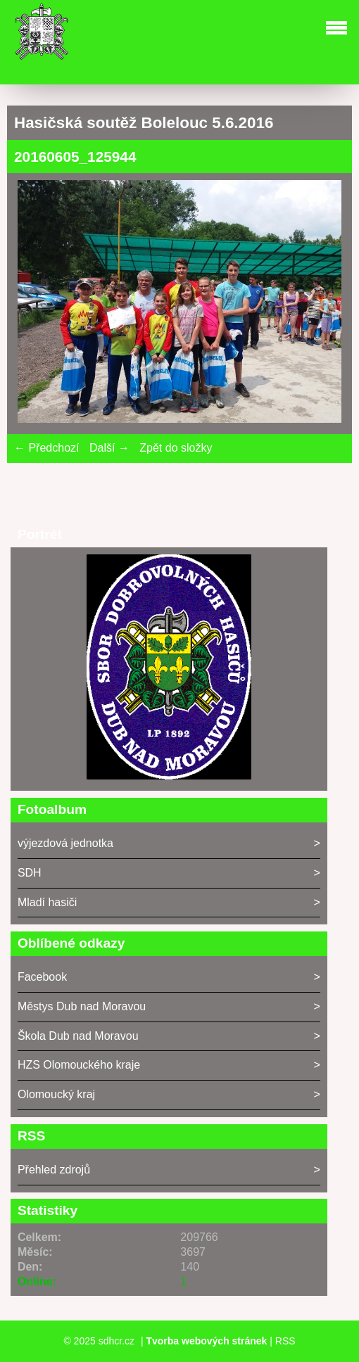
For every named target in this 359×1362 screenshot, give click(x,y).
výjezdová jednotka (65, 843)
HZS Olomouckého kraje (79, 1065)
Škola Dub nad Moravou (78, 1036)
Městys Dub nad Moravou (82, 1006)
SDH (30, 873)
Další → (109, 448)
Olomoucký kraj (56, 1094)
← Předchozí (46, 448)
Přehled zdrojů (54, 1170)
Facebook (42, 977)
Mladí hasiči (47, 902)
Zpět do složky (175, 448)
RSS (285, 1341)
